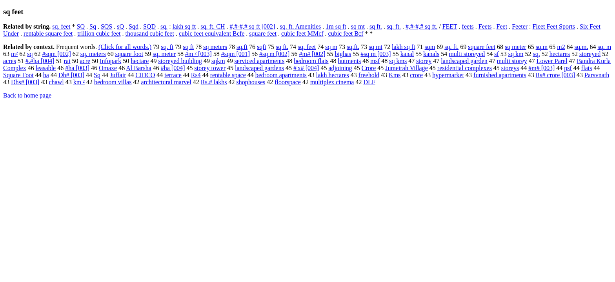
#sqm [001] (235, 54)
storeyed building (180, 61)
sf (496, 54)
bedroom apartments (281, 75)
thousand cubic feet (149, 33)
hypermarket (448, 75)
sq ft (188, 46)
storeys (510, 68)
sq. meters (93, 54)
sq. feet (61, 26)
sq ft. (375, 26)
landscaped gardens (259, 68)
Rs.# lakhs (214, 82)
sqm (430, 46)
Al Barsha (138, 68)
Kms (394, 75)
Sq (92, 26)
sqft (261, 46)
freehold (368, 75)
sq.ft (242, 46)
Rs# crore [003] (555, 75)
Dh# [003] (71, 75)
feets (468, 26)
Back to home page (27, 95)
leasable (46, 68)
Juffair (118, 75)
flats (586, 68)
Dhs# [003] (25, 82)
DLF (369, 82)
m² (14, 54)
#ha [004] (173, 68)
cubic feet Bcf (346, 33)
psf (568, 68)
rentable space (228, 75)
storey (423, 61)
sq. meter (164, 54)
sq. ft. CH (212, 26)
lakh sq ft (184, 26)
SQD (149, 26)
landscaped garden (464, 61)
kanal (407, 54)
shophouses (250, 82)
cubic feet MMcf (302, 33)
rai (67, 61)
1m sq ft (336, 26)
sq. (163, 26)
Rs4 (196, 75)
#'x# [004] (306, 68)
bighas (343, 54)
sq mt (358, 26)
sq (30, 54)
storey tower (210, 68)
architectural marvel (166, 82)
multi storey (512, 61)
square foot (129, 54)
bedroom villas (113, 82)
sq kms (398, 61)
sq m (331, 46)
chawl (56, 82)
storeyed (589, 54)
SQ (81, 26)
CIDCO (145, 75)
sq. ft (167, 46)
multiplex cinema (332, 82)
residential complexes (464, 68)
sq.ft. (353, 46)
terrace (173, 75)
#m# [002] (312, 54)
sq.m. (581, 46)
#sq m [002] (274, 54)
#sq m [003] (375, 54)
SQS (106, 26)
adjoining (340, 68)
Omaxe (108, 68)
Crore (369, 68)
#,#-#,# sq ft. (421, 26)
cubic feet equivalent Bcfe (211, 33)
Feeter (520, 26)
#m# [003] (541, 68)
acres (9, 61)
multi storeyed (467, 54)
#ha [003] (77, 68)
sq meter (515, 46)
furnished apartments (499, 75)
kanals (431, 54)
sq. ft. (394, 26)
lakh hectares (332, 75)
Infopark (110, 61)
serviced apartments (260, 61)
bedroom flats (311, 61)
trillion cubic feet (98, 33)
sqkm (218, 61)
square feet (263, 33)
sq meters (215, 46)
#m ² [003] (198, 54)
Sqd (133, 26)
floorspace (288, 82)
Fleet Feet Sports (554, 26)
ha (46, 75)
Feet (502, 26)
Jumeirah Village (406, 68)
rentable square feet (48, 33)
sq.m (542, 46)
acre (85, 61)
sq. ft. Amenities (300, 26)
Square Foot (18, 75)
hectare (140, 61)
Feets (485, 26)
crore (416, 75)
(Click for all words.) (124, 46)
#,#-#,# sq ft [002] (252, 26)
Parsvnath (596, 75)
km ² (79, 82)
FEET (449, 26)
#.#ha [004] (40, 61)
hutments (349, 61)
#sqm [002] (56, 54)
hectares (559, 54)
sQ (120, 26)
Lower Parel (552, 61)
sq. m (604, 46)
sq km (516, 54)
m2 (561, 46)
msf (375, 61)
